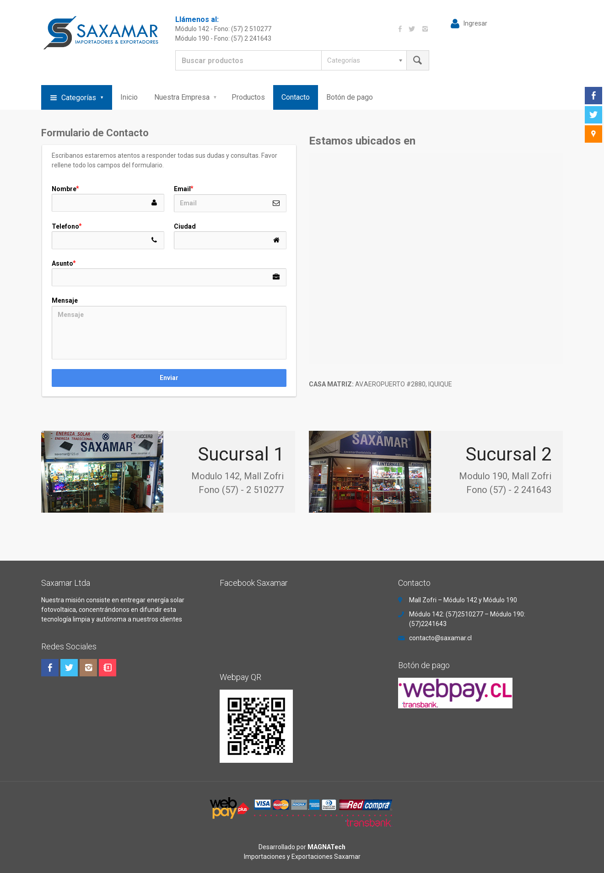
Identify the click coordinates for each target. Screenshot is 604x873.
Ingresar (475, 23)
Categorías (78, 97)
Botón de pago (349, 97)
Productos (248, 97)
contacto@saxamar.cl (440, 638)
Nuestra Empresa (182, 97)
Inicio (129, 97)
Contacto (295, 97)
